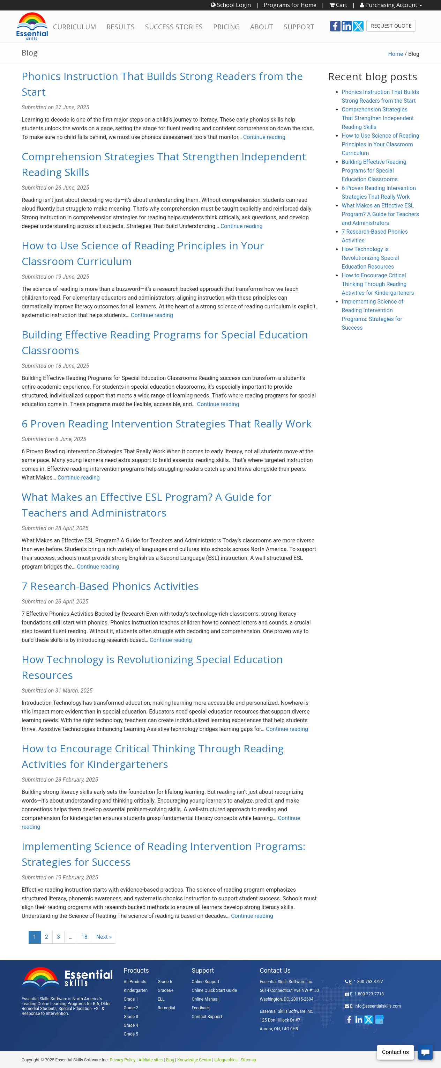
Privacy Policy (122, 1060)
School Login (231, 5)
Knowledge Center (194, 1060)
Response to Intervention (45, 1013)
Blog (170, 1060)
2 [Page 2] (46, 937)
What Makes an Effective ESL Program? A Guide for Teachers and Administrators (380, 214)
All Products (135, 981)
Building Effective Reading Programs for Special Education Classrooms (374, 171)
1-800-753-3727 (368, 981)
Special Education (75, 1008)
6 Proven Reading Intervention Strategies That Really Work (167, 423)
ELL (161, 999)
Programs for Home (290, 5)
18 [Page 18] (84, 937)
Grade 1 (131, 999)
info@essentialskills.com (377, 1006)
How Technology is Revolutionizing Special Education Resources (370, 258)
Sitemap (248, 1060)
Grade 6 (165, 981)
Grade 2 (131, 1007)
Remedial (166, 1007)
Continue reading (264, 137)
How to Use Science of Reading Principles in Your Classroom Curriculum (380, 144)
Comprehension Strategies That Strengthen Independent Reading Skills (378, 118)
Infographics (226, 1060)
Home (395, 54)
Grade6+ (165, 990)
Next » (104, 937)
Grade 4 (131, 1025)
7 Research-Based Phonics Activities (110, 586)
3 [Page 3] (58, 937)
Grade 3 (131, 1016)
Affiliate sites (151, 1060)
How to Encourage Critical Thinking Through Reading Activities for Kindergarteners (378, 284)
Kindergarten (136, 990)
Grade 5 (131, 1034)
